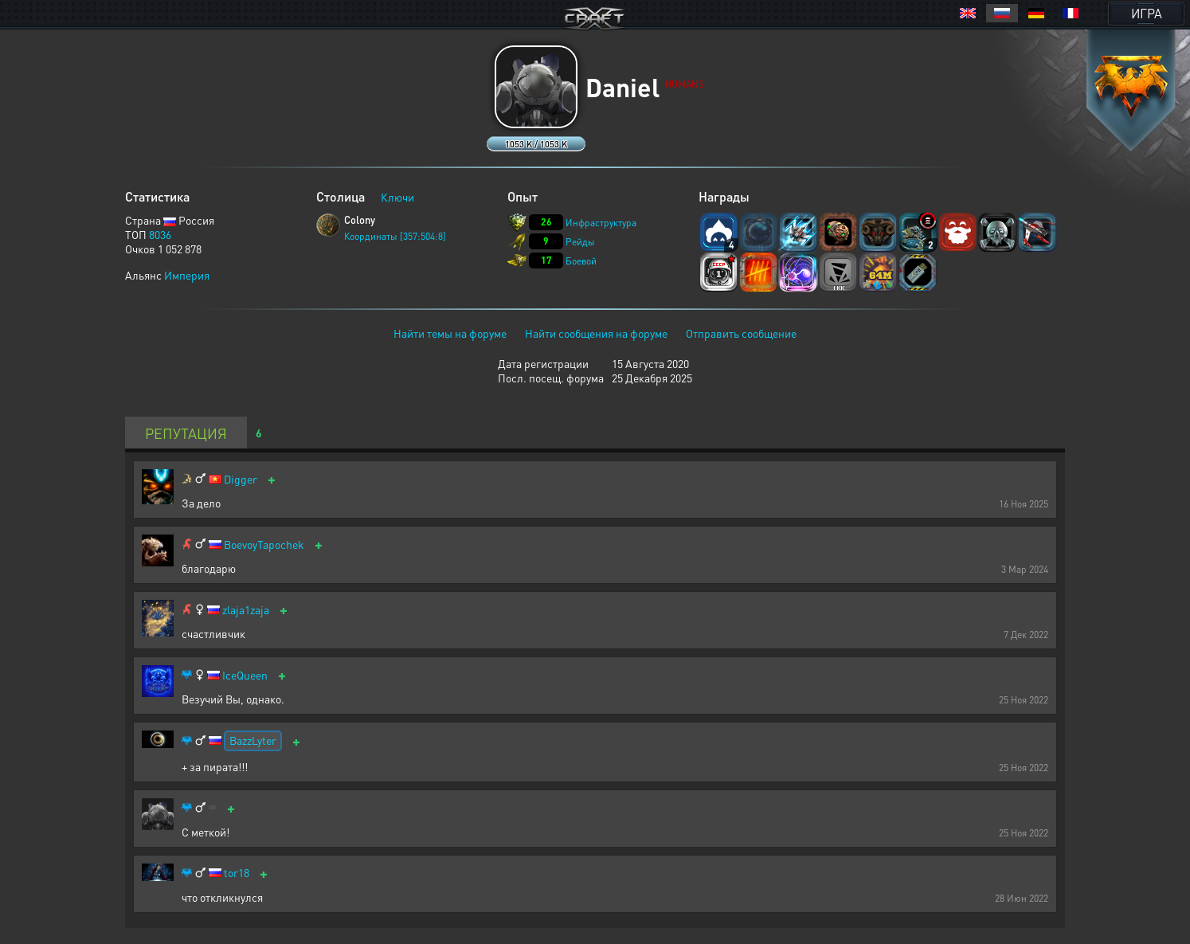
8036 (160, 234)
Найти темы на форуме (450, 333)
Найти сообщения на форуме (596, 333)
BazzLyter (252, 740)
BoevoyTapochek (264, 544)
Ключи (397, 197)
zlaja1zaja (245, 610)
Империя (186, 275)
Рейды (580, 242)
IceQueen (245, 675)
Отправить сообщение (741, 333)
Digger (240, 479)
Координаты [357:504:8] (395, 236)
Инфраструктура (601, 223)
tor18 (236, 872)
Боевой (581, 261)
